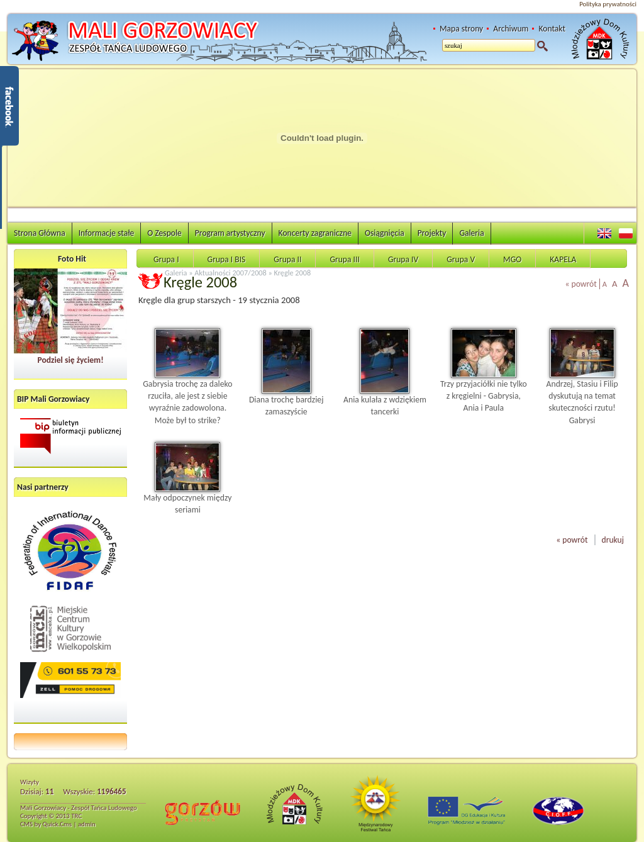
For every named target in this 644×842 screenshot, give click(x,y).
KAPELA (563, 259)
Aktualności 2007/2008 (230, 272)
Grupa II (287, 259)
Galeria (471, 233)
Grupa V (461, 259)
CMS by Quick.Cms (46, 824)
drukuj (613, 540)
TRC (76, 816)
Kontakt (551, 28)
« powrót (581, 284)
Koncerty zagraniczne (315, 233)
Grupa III (344, 259)
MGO (512, 259)
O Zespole (164, 233)
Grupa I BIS (227, 259)
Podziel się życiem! (70, 360)
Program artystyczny (230, 233)
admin (87, 824)
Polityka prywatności (607, 4)
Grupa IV (403, 259)
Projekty (432, 233)
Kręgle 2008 (292, 272)
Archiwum (510, 28)
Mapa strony (461, 28)
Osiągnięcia (384, 233)
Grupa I (166, 259)
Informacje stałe (107, 233)
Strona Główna (39, 233)
